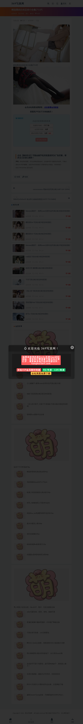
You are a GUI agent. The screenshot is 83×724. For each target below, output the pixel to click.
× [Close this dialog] (72, 347)
